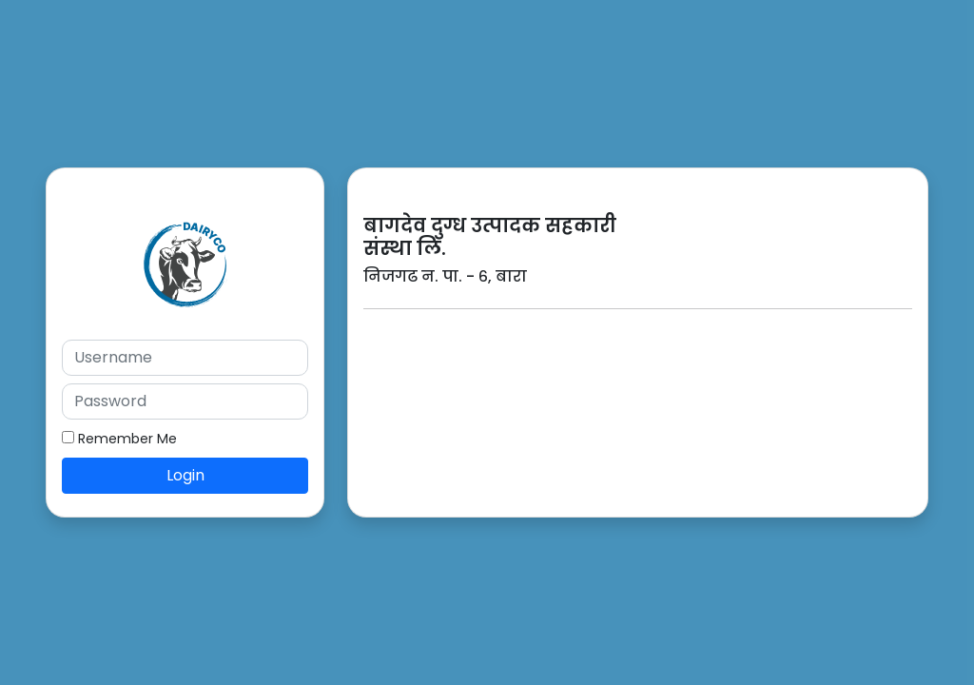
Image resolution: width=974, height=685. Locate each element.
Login (185, 475)
